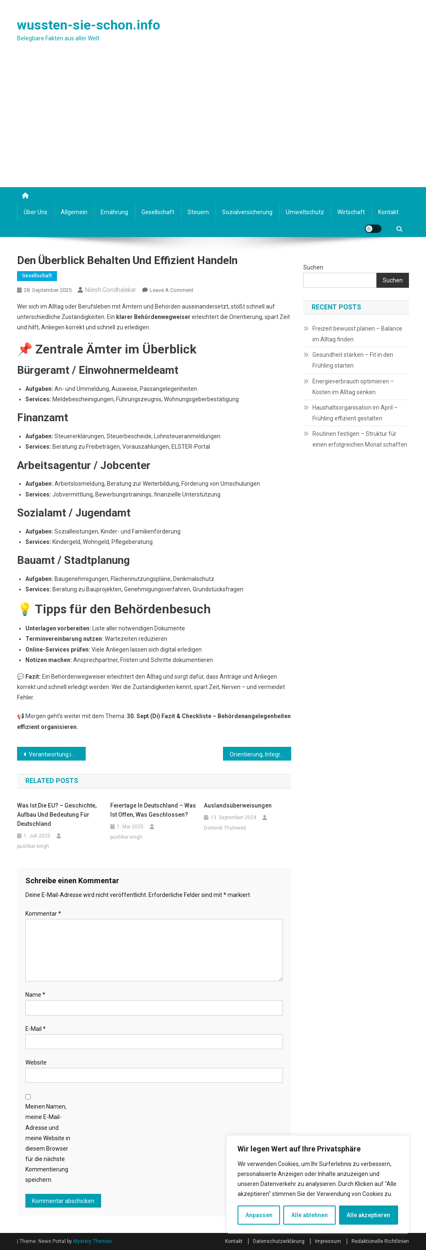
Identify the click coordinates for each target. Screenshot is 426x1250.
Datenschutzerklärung (279, 1241)
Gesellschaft (157, 212)
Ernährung (114, 212)
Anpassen (258, 1215)
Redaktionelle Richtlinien (380, 1241)
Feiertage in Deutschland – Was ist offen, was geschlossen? (153, 810)
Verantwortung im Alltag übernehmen (57, 754)
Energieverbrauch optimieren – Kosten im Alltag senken (353, 386)
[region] (317, 1184)
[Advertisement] (213, 125)
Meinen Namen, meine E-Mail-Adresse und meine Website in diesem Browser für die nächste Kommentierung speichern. (47, 1143)
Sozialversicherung (247, 212)
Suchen (313, 267)
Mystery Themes (92, 1241)
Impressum (328, 1241)
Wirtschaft (351, 212)
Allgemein (74, 212)
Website (36, 1062)
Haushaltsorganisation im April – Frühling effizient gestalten (355, 413)
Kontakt (388, 212)
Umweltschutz (305, 212)
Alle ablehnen (309, 1215)
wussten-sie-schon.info (88, 25)
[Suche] (399, 227)
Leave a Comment (171, 290)
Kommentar (43, 913)
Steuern (198, 212)
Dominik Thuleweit (225, 828)
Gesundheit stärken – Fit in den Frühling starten (352, 360)
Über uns (35, 212)
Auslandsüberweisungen (238, 805)
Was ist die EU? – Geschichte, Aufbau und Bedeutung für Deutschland (57, 814)
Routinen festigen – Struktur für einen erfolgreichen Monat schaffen (359, 439)
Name (35, 994)
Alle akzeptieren (368, 1215)
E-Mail (35, 1028)
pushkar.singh (33, 846)
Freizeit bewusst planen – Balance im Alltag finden (357, 334)
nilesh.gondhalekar (110, 290)
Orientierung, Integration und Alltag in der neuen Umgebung (261, 754)
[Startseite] (25, 195)
